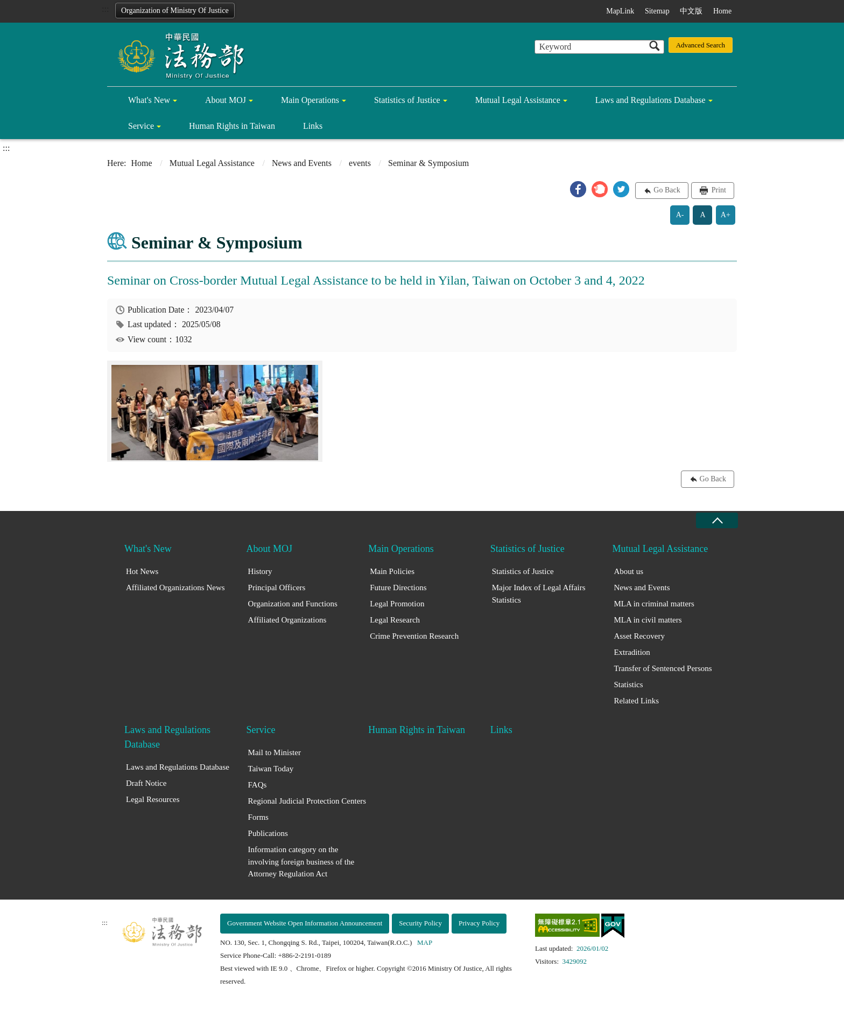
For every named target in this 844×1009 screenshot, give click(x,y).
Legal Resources (153, 799)
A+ (725, 215)
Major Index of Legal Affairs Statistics (539, 593)
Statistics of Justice (407, 100)
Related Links (636, 700)
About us (628, 571)
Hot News (142, 571)
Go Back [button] (666, 190)
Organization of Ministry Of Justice (175, 10)
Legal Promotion (397, 603)
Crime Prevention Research (414, 636)
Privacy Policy (479, 923)
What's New (149, 100)
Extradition (632, 652)
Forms (258, 817)
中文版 (691, 11)
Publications (268, 833)
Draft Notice (146, 783)
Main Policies (392, 571)
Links (312, 125)
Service (141, 125)
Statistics (628, 684)
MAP (424, 942)
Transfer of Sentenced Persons (663, 668)
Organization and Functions (292, 603)
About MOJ (225, 100)
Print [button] (717, 190)
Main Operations (310, 100)
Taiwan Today (271, 768)
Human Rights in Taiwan (232, 125)
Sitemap (657, 11)
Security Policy (420, 923)
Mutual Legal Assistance (517, 100)
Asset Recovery (639, 636)
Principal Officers (277, 587)
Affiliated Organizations (287, 620)
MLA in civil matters (647, 620)
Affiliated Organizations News (175, 587)
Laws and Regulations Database (650, 100)
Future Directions (398, 587)
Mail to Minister (274, 752)
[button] (578, 189)
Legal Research (395, 620)
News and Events (302, 163)
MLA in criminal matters (654, 603)
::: (105, 8)
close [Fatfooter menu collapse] (717, 520)
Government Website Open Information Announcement (304, 923)
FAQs (257, 784)
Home (722, 11)
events (360, 163)
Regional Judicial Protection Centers (307, 801)
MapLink (620, 11)
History (260, 571)
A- (680, 215)
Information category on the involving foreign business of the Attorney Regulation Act (301, 861)
